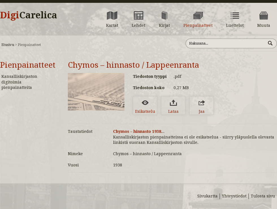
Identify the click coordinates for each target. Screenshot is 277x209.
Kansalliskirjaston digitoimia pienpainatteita (19, 82)
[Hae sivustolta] (225, 43)
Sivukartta (207, 196)
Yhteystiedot (234, 196)
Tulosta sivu (263, 196)
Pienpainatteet (27, 65)
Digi (28, 15)
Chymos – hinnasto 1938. (137, 131)
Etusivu (7, 45)
